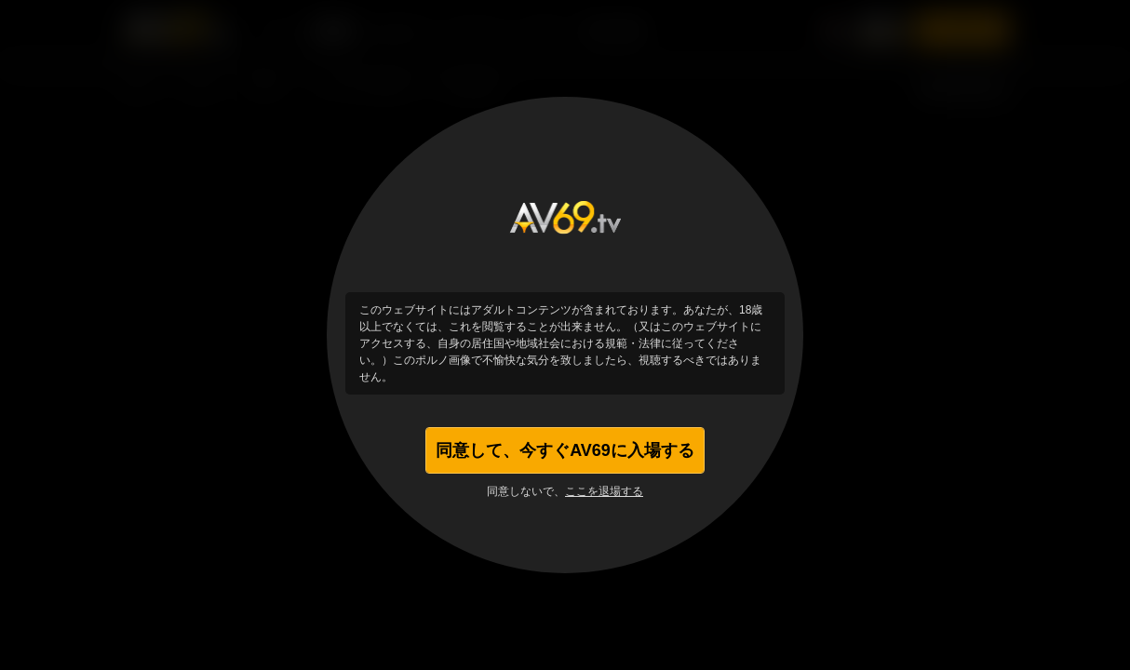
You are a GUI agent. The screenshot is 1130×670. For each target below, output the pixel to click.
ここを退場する (604, 491)
